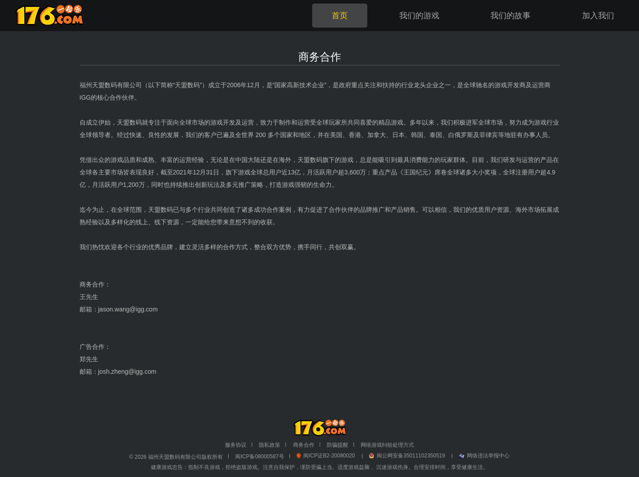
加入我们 (598, 15)
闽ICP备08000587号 (259, 456)
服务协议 (235, 445)
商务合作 (303, 445)
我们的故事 (510, 15)
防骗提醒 (337, 445)
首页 (340, 15)
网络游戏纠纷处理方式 (387, 445)
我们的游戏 (419, 15)
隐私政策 (269, 445)
